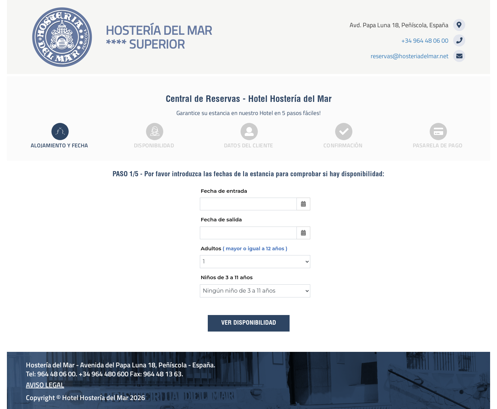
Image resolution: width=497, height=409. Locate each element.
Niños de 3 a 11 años (227, 277)
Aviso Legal (45, 384)
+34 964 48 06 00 (424, 40)
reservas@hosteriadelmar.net (409, 56)
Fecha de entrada (224, 191)
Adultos (244, 248)
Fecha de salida (221, 219)
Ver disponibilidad (248, 323)
